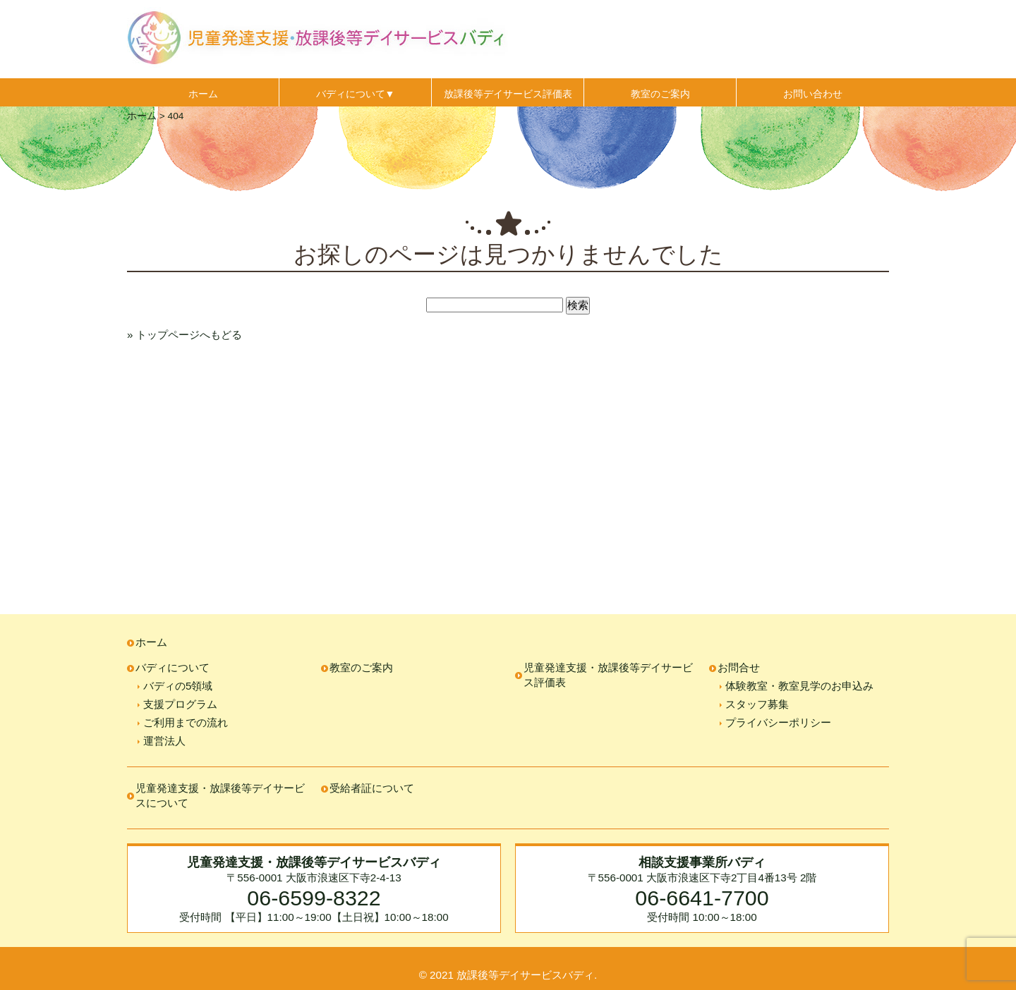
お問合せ (739, 667)
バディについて (172, 667)
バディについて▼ (355, 93)
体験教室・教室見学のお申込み (799, 686)
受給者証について (371, 788)
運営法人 (164, 741)
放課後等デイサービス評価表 (508, 93)
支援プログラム (180, 704)
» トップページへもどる (184, 335)
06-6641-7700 (701, 898)
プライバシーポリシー (778, 722)
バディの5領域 (177, 686)
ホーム (203, 93)
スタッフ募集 (757, 704)
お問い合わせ (812, 93)
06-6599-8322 (313, 898)
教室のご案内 (660, 93)
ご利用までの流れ (185, 722)
